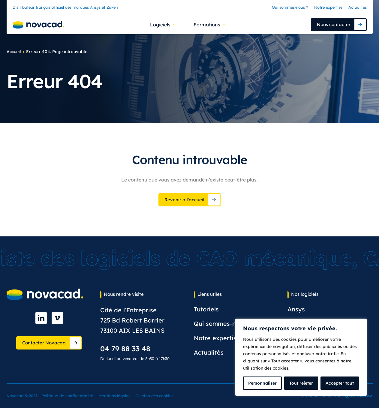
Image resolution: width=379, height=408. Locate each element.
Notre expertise (328, 7)
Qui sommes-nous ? (290, 7)
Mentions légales (114, 395)
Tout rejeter (301, 383)
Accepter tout (340, 383)
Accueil (14, 51)
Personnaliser (262, 383)
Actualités (357, 7)
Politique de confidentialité (67, 395)
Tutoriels (206, 309)
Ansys (296, 309)
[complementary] (301, 357)
